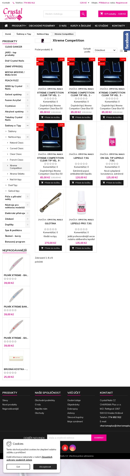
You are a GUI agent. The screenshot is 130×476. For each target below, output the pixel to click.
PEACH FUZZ (12, 80)
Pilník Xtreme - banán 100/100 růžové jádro (16, 275)
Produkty (18, 25)
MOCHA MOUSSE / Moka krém (14, 73)
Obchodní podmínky (42, 25)
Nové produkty (9, 404)
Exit (18, 466)
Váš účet (73, 392)
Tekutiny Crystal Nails (13, 118)
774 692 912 (29, 2)
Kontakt (6, 2)
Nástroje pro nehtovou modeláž (15, 206)
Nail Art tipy (15, 179)
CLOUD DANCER (13, 46)
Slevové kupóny (75, 417)
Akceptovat (45, 466)
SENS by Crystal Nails (13, 87)
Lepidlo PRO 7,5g (81, 223)
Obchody (39, 413)
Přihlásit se (104, 2)
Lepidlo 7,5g (81, 157)
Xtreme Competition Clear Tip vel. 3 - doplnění (112, 95)
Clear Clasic (16, 154)
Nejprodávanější (10, 408)
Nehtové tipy (14, 137)
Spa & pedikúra (13, 230)
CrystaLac (10, 106)
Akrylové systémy (14, 111)
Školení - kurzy (13, 236)
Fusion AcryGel (13, 100)
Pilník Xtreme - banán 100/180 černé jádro (16, 338)
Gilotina (50, 223)
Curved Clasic (17, 148)
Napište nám (41, 408)
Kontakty (118, 25)
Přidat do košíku (50, 117)
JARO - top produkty (10, 53)
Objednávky (73, 404)
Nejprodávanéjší (14, 250)
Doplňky (9, 224)
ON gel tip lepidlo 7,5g (112, 159)
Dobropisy (72, 408)
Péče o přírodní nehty (13, 197)
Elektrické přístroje (15, 213)
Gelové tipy (14, 191)
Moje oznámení (75, 421)
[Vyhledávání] (65, 14)
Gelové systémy (13, 94)
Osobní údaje (74, 400)
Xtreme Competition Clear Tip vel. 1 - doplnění (50, 95)
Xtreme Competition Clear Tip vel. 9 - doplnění (50, 160)
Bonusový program (15, 241)
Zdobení (9, 219)
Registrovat (121, 2)
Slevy (5, 400)
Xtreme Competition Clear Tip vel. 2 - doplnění (81, 95)
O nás (62, 25)
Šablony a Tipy (13, 125)
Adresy (71, 413)
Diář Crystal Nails (14, 60)
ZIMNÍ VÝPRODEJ (14, 66)
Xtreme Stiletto (17, 173)
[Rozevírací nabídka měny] (85, 3)
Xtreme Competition (16, 166)
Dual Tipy (12, 185)
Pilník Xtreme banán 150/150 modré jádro (16, 306)
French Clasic (16, 159)
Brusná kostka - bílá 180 (16, 369)
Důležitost (105, 50)
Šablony (12, 131)
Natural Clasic (17, 142)
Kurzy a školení (81, 25)
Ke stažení (101, 25)
